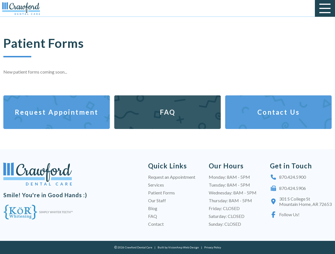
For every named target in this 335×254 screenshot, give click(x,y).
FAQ (152, 216)
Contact (156, 224)
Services (156, 184)
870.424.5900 (288, 177)
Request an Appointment (171, 177)
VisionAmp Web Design (183, 247)
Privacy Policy (212, 247)
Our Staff (157, 200)
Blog (152, 208)
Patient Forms (161, 192)
